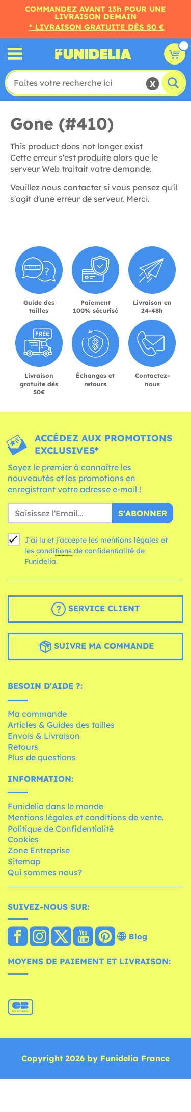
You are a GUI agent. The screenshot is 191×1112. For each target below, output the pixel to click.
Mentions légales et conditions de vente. (86, 817)
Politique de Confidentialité (61, 828)
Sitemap (24, 861)
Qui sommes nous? (45, 872)
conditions (54, 550)
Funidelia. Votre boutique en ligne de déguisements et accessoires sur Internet (93, 53)
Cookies (23, 839)
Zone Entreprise (39, 850)
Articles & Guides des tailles (61, 725)
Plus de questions (42, 757)
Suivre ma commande (95, 647)
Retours (23, 747)
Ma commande (37, 714)
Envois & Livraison (44, 735)
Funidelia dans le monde (55, 806)
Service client (95, 609)
